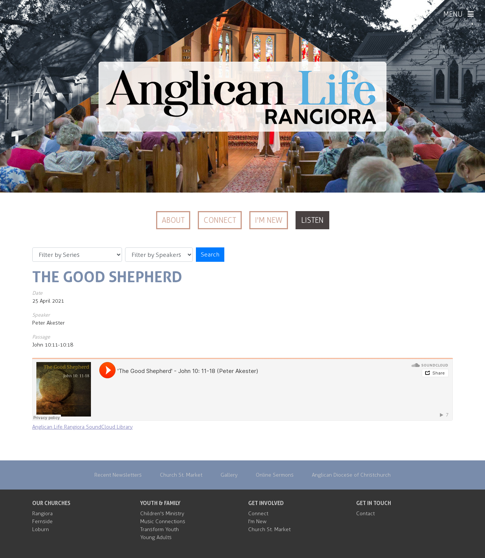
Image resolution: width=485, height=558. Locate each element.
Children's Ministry (162, 513)
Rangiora (42, 513)
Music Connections (162, 521)
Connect (219, 220)
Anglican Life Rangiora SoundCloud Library (82, 427)
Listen (312, 220)
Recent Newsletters (118, 475)
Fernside (42, 521)
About (173, 220)
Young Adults (156, 537)
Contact (365, 513)
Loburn (40, 529)
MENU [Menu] (458, 14)
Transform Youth (159, 529)
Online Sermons (275, 475)
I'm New (268, 220)
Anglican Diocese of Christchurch (351, 475)
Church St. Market (181, 475)
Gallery (229, 475)
